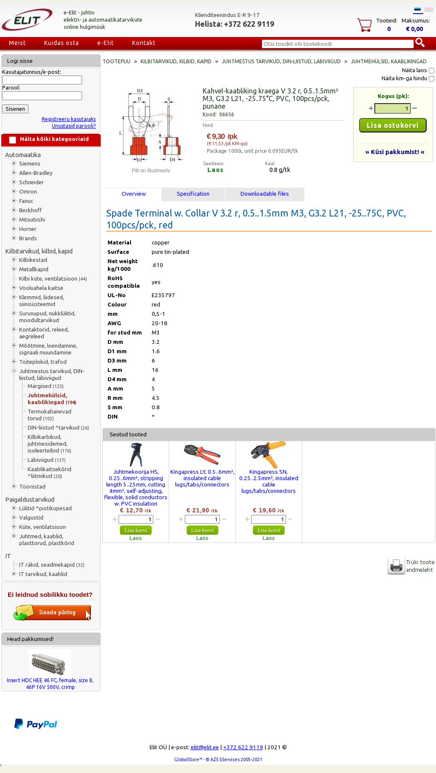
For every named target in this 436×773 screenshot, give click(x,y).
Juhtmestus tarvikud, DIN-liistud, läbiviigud (52, 374)
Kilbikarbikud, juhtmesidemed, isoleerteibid (49, 444)
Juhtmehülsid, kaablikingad (52, 398)
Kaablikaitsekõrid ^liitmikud (49, 472)
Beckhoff (30, 210)
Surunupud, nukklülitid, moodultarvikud (47, 316)
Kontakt (144, 42)
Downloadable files (265, 194)
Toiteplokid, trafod (43, 362)
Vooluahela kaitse (41, 288)
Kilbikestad (33, 260)
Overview (134, 194)
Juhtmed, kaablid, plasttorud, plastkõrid (46, 539)
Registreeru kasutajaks (69, 119)
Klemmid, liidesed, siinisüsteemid (41, 300)
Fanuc (26, 201)
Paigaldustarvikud (29, 499)
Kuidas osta (61, 42)
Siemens (29, 163)
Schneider (31, 182)
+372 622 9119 (243, 747)
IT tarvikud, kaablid (43, 574)
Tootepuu (116, 61)
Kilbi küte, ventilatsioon (53, 278)
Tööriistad (32, 486)
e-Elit (105, 42)
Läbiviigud (47, 460)
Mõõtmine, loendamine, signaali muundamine (48, 349)
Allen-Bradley (36, 173)
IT (8, 555)
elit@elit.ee (205, 747)
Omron (28, 191)
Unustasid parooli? (74, 126)
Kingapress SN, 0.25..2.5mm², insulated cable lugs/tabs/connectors (268, 481)
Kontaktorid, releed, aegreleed (44, 333)
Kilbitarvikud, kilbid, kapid (39, 251)
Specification (193, 194)
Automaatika (23, 154)
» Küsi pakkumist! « (395, 151)
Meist (17, 42)
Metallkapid (33, 269)
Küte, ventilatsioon (42, 527)
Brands (28, 238)
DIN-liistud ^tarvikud (58, 427)
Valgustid (31, 517)
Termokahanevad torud (49, 415)
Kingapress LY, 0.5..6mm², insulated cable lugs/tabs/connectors (202, 478)
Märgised (46, 386)
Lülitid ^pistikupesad (45, 508)
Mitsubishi (32, 219)
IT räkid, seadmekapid (52, 565)
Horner (28, 229)
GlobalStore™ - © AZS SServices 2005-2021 (218, 759)
